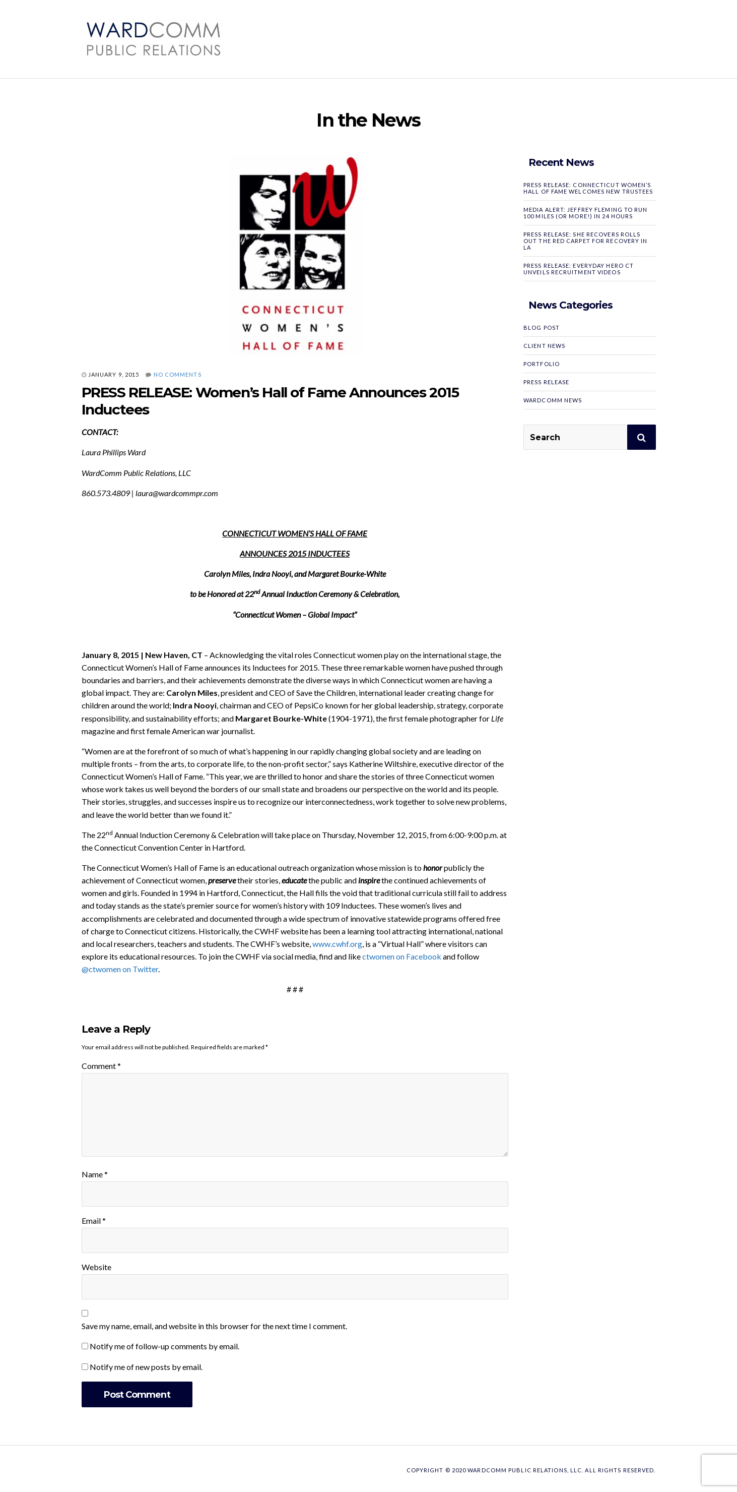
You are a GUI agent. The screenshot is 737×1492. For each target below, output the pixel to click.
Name (95, 1174)
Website (96, 1267)
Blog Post (541, 327)
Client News (544, 345)
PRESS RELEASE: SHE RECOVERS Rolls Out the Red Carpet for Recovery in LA (585, 241)
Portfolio (541, 364)
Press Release (546, 382)
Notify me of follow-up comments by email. (164, 1346)
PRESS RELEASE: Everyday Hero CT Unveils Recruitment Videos (578, 268)
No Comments (178, 374)
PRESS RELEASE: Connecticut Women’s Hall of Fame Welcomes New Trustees (588, 188)
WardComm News (552, 400)
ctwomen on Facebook (401, 956)
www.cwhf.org (337, 943)
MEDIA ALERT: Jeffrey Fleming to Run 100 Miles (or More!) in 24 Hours (585, 212)
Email (94, 1220)
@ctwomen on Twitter (120, 969)
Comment (101, 1065)
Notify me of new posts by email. (146, 1366)
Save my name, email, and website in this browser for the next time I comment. (214, 1326)
